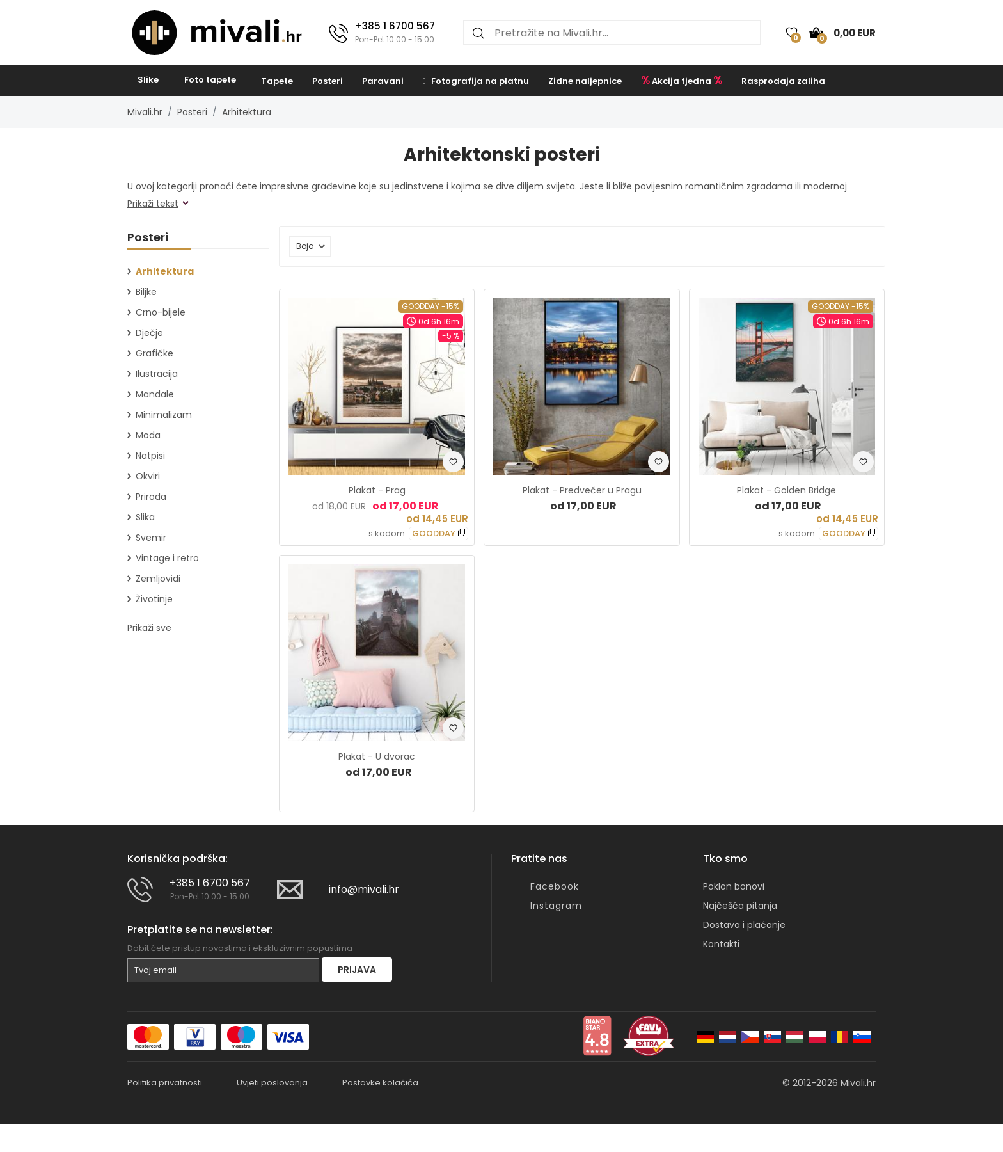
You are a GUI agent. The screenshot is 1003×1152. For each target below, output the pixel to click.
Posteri (327, 81)
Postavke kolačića (380, 1082)
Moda (148, 435)
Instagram (556, 905)
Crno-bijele (161, 312)
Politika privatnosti (164, 1082)
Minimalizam (164, 414)
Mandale (155, 394)
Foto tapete (210, 80)
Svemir (151, 537)
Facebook (554, 886)
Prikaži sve (149, 627)
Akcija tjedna (681, 80)
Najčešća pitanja (740, 905)
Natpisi (150, 455)
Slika (145, 517)
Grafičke (154, 353)
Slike (148, 80)
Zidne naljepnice (585, 81)
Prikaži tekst (152, 203)
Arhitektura (246, 112)
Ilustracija (157, 373)
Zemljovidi (158, 578)
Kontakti (721, 944)
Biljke (146, 291)
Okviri (148, 476)
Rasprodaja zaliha (783, 81)
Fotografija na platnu (476, 81)
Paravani (383, 81)
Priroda (151, 496)
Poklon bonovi (733, 886)
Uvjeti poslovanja (272, 1082)
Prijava (357, 969)
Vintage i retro (167, 558)
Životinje (154, 599)
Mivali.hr (144, 112)
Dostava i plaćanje (744, 924)
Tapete (277, 81)
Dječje (149, 332)
